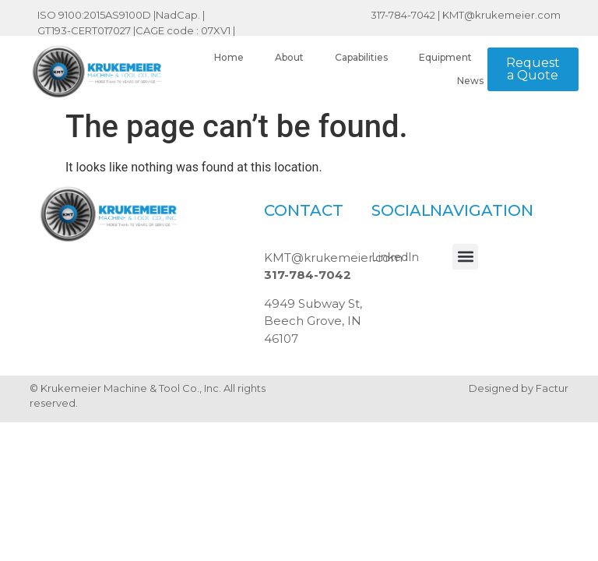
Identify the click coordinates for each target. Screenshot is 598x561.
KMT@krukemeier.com (501, 15)
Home (229, 57)
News (470, 80)
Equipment (445, 57)
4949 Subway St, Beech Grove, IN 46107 (313, 321)
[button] (465, 257)
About (289, 57)
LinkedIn (395, 257)
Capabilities (361, 57)
